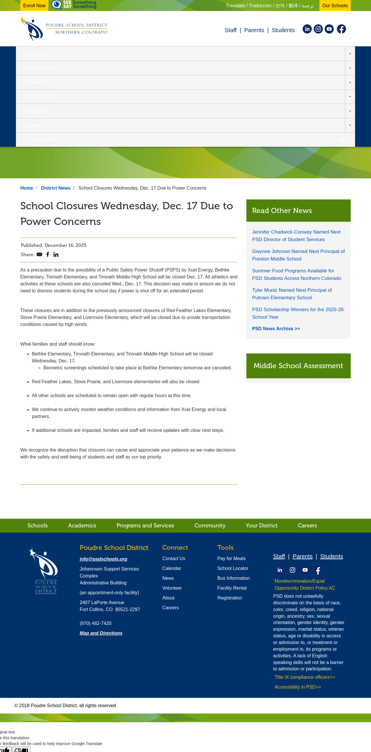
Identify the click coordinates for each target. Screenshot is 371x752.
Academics (81, 53)
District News (55, 101)
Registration (229, 511)
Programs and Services (145, 439)
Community (171, 53)
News (168, 491)
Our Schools (335, 5)
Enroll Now (34, 5)
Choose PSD (301, 53)
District (216, 53)
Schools (36, 53)
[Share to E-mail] (39, 169)
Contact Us (173, 472)
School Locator (232, 482)
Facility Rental (231, 501)
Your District (262, 439)
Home (26, 101)
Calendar (171, 482)
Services (125, 53)
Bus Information (233, 491)
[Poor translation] (21, 665)
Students (283, 30)
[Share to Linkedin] (56, 169)
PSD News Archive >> (276, 242)
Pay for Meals (231, 472)
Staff (231, 30)
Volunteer (172, 501)
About (168, 511)
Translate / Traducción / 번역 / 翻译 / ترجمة (270, 5)
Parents (254, 30)
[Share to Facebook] (47, 169)
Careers (255, 53)
